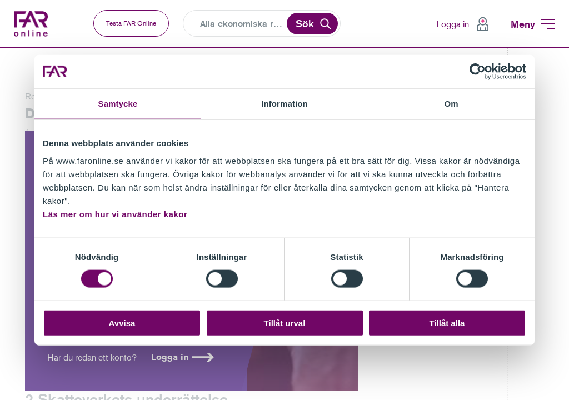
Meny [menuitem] (523, 24)
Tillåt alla (447, 322)
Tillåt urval (285, 322)
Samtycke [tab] (118, 103)
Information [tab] (284, 103)
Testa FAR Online (131, 23)
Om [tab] (451, 103)
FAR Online (33, 24)
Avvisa (122, 322)
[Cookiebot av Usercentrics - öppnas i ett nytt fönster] (477, 71)
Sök (305, 23)
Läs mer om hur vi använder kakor (115, 213)
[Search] (242, 24)
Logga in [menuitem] (453, 23)
